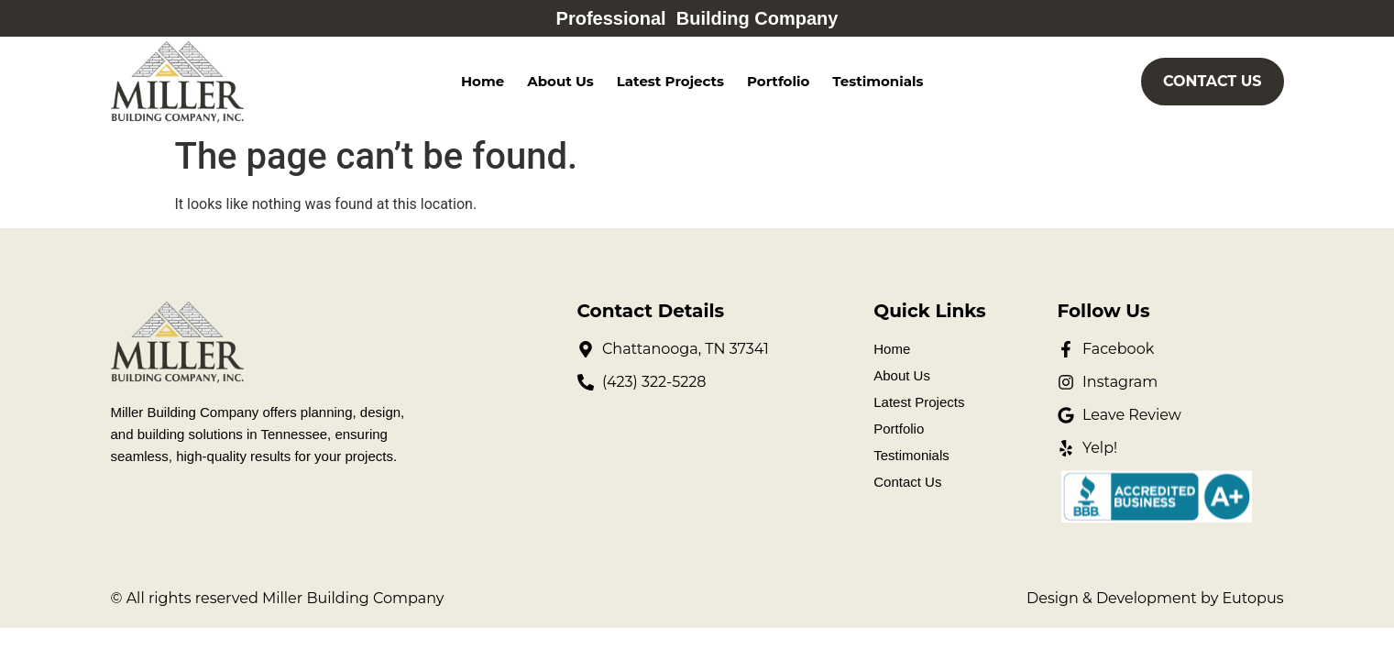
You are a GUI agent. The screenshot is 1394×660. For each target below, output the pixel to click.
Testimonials (877, 81)
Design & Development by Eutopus (1154, 598)
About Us (560, 81)
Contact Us (907, 482)
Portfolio (778, 81)
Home (482, 81)
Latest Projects (670, 81)
